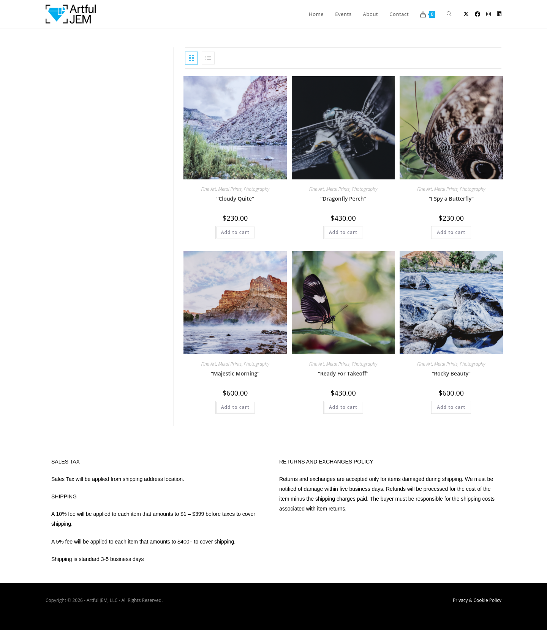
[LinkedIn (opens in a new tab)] (499, 14)
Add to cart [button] (235, 232)
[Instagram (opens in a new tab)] (488, 14)
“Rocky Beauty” (451, 373)
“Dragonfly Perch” (343, 198)
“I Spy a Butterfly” (451, 198)
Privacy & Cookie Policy (477, 600)
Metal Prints (230, 189)
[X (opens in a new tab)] (466, 14)
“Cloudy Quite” (235, 198)
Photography (256, 189)
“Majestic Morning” (235, 373)
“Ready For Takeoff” (343, 373)
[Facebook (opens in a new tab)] (477, 14)
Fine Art (208, 189)
